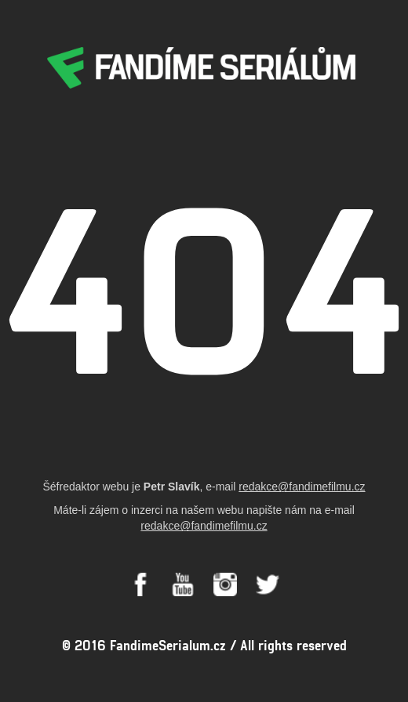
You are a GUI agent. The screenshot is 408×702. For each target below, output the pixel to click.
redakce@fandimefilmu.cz (302, 486)
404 (204, 280)
